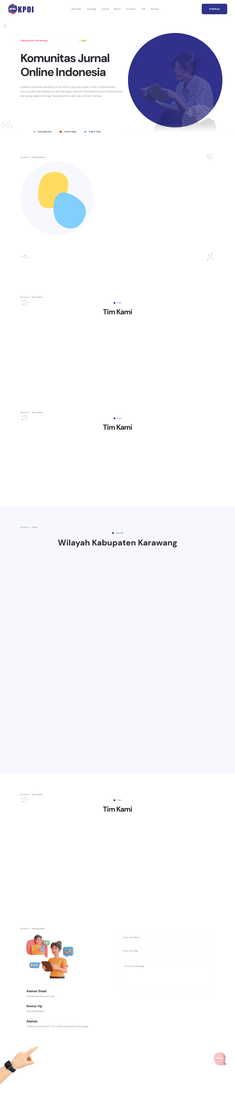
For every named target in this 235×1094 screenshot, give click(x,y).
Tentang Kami (38, 157)
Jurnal (105, 8)
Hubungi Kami (38, 930)
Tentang (91, 8)
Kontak (155, 8)
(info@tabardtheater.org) (40, 998)
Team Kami (37, 297)
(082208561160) (35, 1013)
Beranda (76, 8)
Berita (117, 8)
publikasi (214, 8)
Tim (143, 8)
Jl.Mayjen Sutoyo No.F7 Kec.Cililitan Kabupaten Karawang (57, 1028)
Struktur (131, 8)
